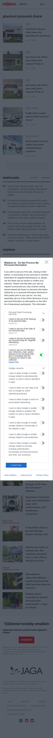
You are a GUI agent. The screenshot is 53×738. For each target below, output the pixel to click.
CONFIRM (16, 465)
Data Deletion (11, 475)
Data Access (26, 475)
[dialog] (26, 369)
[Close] (47, 263)
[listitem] (26, 313)
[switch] (42, 320)
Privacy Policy (42, 475)
